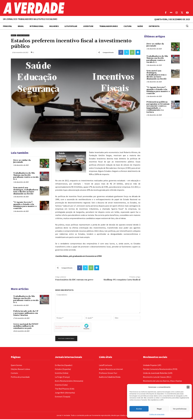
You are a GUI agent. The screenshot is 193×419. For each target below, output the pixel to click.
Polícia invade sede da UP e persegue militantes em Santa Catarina (25, 313)
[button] (188, 387)
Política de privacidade (156, 414)
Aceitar (139, 409)
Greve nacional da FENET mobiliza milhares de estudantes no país (25, 326)
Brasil (13, 35)
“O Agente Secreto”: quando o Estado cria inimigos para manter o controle (25, 205)
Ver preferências (179, 409)
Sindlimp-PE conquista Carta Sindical (122, 279)
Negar (159, 409)
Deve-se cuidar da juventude (22, 161)
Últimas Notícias (23, 35)
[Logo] (72, 7)
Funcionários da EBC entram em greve (74, 279)
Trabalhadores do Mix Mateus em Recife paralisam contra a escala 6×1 (25, 176)
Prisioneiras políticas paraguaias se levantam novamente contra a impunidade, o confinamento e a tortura (157, 107)
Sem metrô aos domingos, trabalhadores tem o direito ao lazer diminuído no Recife (25, 191)
